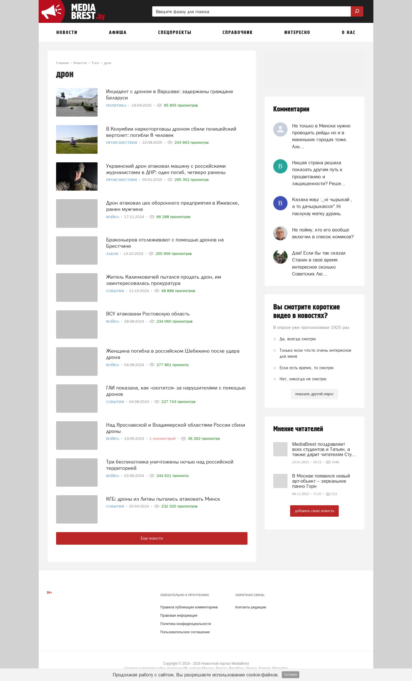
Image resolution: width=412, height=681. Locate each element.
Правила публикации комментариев (189, 607)
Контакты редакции (250, 607)
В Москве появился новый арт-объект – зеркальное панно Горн (321, 481)
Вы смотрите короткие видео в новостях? (306, 311)
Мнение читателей (298, 429)
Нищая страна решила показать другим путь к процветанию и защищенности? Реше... (318, 173)
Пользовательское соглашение (185, 632)
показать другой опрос (314, 394)
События (115, 289)
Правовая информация (178, 616)
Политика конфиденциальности (185, 624)
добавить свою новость (314, 511)
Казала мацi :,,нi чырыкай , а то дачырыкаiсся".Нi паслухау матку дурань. (322, 206)
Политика (117, 103)
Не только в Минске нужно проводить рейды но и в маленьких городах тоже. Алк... (321, 136)
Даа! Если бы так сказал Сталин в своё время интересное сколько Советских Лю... (319, 263)
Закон (112, 252)
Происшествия (122, 141)
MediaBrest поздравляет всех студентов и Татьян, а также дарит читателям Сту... (324, 449)
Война (113, 215)
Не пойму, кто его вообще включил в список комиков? (323, 233)
